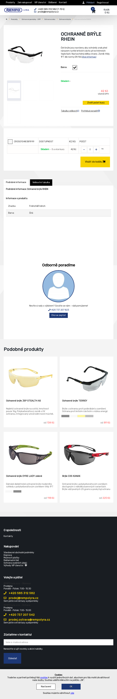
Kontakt (63, 2)
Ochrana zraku (49, 19)
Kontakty (8, 536)
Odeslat (12, 658)
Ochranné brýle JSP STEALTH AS (23, 400)
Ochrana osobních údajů (15, 563)
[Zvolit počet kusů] (90, 150)
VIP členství (40, 2)
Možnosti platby (11, 557)
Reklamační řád (11, 560)
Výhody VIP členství (15, 565)
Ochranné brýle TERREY (74, 400)
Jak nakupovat (24, 2)
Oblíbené (52, 2)
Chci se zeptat (58, 315)
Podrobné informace (16, 182)
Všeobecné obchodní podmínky (19, 552)
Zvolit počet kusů (96, 102)
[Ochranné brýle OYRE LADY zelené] (30, 451)
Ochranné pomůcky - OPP (31, 19)
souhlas (44, 677)
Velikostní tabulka (41, 182)
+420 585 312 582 (19, 593)
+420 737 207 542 (19, 615)
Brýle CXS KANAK (71, 476)
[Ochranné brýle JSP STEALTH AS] (30, 376)
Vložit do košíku (95, 161)
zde (72, 693)
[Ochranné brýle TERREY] (86, 376)
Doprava (8, 555)
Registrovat (103, 2)
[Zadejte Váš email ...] (58, 642)
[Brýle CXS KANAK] (86, 451)
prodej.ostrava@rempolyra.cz (27, 619)
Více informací (89, 57)
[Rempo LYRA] (16, 9)
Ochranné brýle (65, 19)
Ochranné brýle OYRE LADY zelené (24, 476)
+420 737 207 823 (58, 310)
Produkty (10, 2)
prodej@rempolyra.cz (21, 598)
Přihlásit (91, 2)
